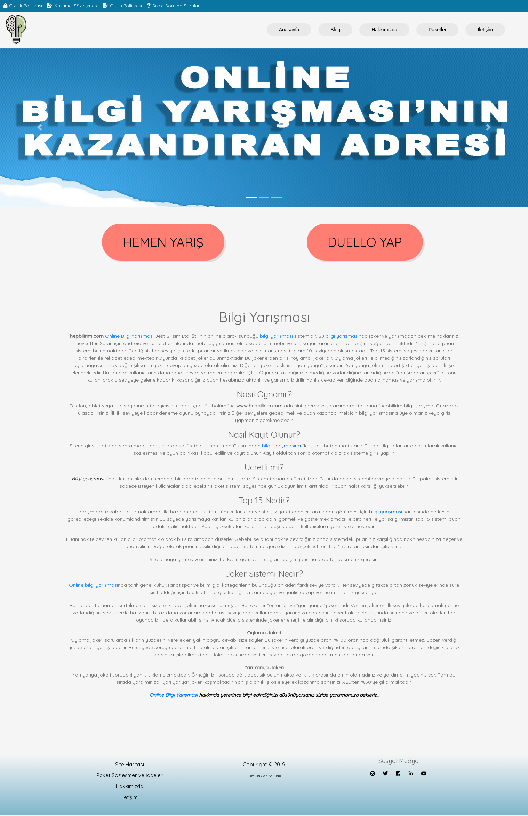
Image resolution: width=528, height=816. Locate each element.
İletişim (485, 29)
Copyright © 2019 (264, 765)
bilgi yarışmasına (281, 447)
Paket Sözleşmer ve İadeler (129, 776)
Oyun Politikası (126, 5)
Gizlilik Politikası (25, 5)
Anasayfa (289, 29)
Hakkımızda (384, 29)
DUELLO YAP (365, 242)
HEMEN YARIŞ (163, 242)
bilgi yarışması (276, 337)
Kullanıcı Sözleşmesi (76, 5)
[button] (39, 127)
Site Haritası (129, 765)
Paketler (437, 29)
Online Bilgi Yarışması (129, 337)
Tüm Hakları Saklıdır (264, 777)
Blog (335, 29)
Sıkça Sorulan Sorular (176, 5)
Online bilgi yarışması (93, 586)
